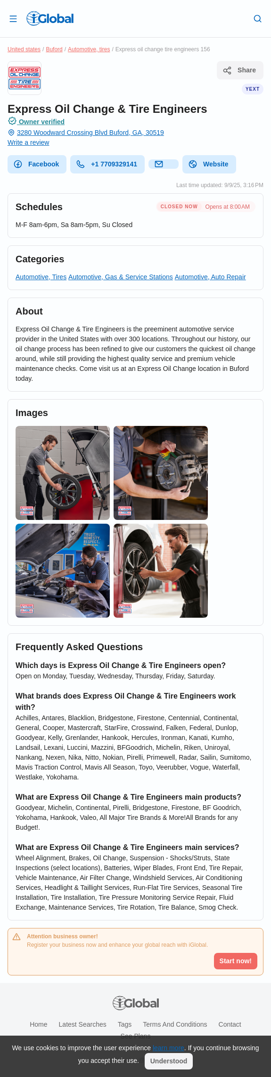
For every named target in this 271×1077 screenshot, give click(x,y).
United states (24, 49)
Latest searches (83, 1024)
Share (239, 70)
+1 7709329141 (106, 164)
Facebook (36, 164)
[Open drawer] (13, 18)
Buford (54, 49)
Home (38, 1024)
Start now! (236, 961)
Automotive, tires (89, 49)
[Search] (257, 18)
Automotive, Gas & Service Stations (120, 277)
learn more (168, 1048)
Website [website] (208, 164)
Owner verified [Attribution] (36, 121)
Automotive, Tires (41, 277)
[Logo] (50, 18)
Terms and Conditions (175, 1024)
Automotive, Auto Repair (210, 277)
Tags (125, 1024)
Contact (230, 1024)
